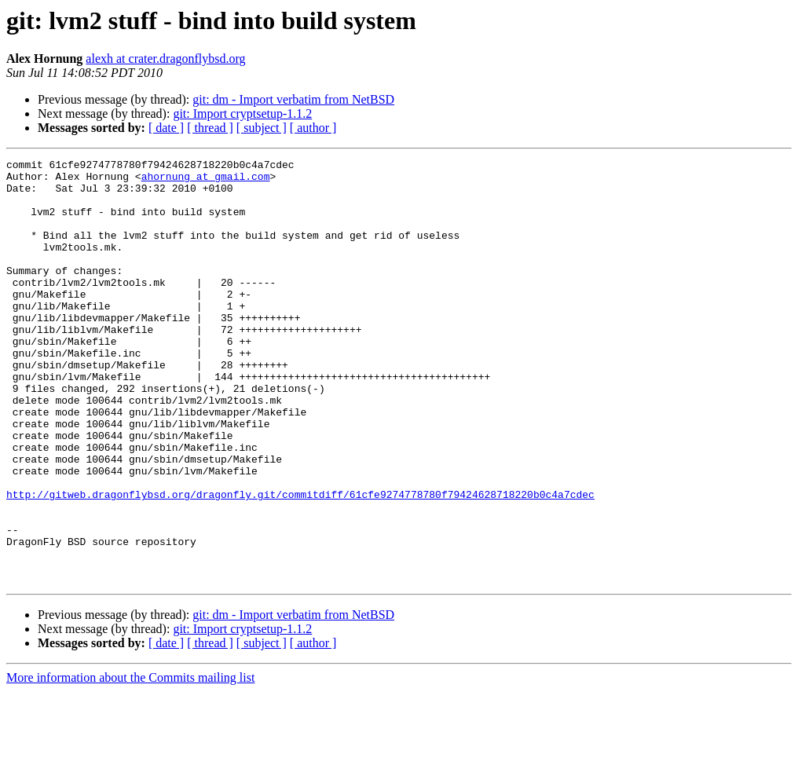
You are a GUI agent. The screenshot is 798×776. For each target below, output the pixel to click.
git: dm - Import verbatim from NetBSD (293, 99)
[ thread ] (210, 127)
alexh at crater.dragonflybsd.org (165, 58)
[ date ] (166, 127)
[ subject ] (261, 127)
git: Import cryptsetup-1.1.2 (242, 113)
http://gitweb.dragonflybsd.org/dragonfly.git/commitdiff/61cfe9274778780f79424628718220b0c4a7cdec (300, 562)
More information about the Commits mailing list (130, 762)
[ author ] (313, 127)
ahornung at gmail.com (205, 181)
